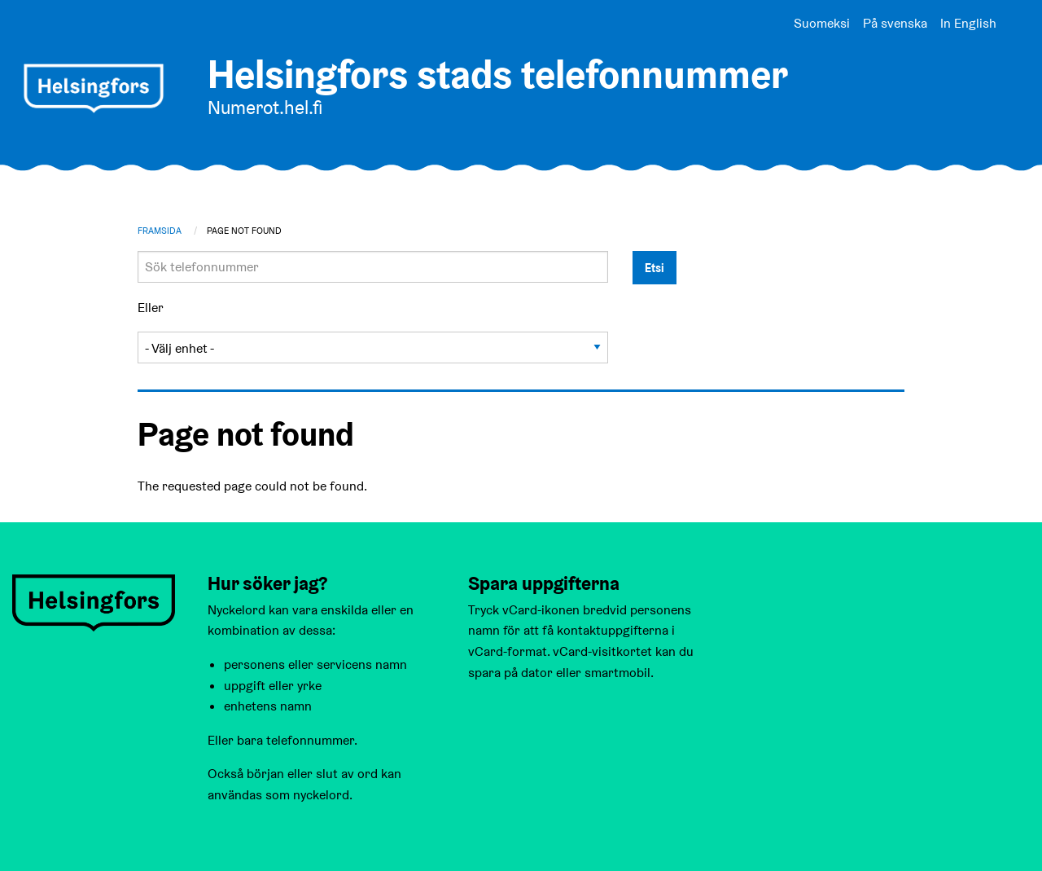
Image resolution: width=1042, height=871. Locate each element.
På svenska (895, 23)
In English (968, 23)
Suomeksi (822, 23)
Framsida (160, 230)
